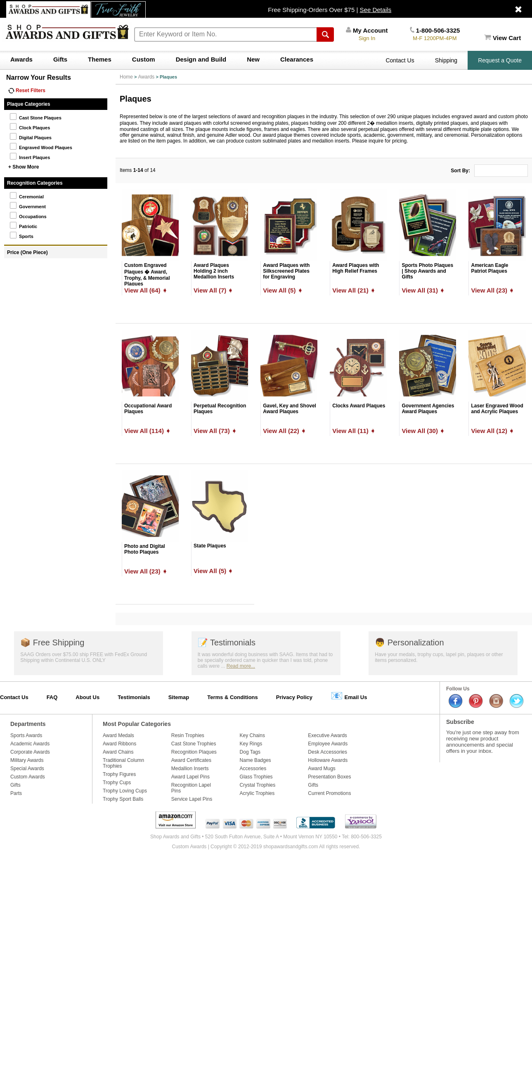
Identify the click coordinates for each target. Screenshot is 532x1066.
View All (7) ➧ (213, 290)
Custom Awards (27, 777)
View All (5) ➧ (283, 290)
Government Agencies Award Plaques (428, 408)
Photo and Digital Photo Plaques (144, 549)
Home (126, 77)
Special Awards (27, 768)
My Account (367, 30)
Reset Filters (26, 90)
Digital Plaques (30, 136)
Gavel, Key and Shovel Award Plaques (289, 408)
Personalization (409, 642)
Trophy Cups (117, 782)
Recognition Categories (35, 183)
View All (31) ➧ (423, 290)
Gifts (60, 59)
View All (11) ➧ (354, 430)
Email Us (349, 695)
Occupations (28, 215)
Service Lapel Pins (191, 799)
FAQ (52, 697)
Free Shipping (52, 642)
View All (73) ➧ (215, 430)
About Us (87, 697)
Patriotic (23, 225)
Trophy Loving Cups (125, 791)
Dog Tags (250, 752)
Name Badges (255, 760)
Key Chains (252, 735)
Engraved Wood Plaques (40, 146)
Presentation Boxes (329, 777)
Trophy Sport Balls (123, 799)
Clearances (296, 59)
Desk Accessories (327, 752)
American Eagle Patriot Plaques (489, 268)
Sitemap (178, 697)
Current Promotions (329, 793)
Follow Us (458, 689)
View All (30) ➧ (423, 430)
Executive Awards (327, 735)
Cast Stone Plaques (35, 116)
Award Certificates (191, 760)
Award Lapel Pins (190, 777)
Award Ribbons (119, 744)
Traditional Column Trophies (123, 763)
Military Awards (26, 760)
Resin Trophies (187, 735)
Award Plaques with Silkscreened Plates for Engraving (286, 271)
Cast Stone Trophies (193, 744)
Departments (28, 724)
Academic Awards (30, 744)
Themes (99, 59)
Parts (16, 793)
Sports (21, 235)
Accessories (253, 768)
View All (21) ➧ (354, 290)
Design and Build (201, 59)
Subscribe (460, 722)
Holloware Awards (328, 760)
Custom (143, 59)
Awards (21, 59)
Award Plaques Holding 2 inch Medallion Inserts (214, 271)
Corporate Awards (30, 752)
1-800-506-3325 (435, 30)
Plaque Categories (28, 104)
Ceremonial (26, 195)
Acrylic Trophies (257, 793)
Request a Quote (500, 60)
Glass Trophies (256, 777)
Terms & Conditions (232, 697)
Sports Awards (26, 735)
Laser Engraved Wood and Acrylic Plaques (497, 408)
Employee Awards (328, 744)
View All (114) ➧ (147, 430)
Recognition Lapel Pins (191, 788)
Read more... (241, 666)
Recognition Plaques (194, 752)
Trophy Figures (119, 774)
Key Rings (251, 744)
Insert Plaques (29, 156)
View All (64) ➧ (146, 290)
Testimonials (226, 642)
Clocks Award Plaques (358, 406)
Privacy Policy (294, 697)
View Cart (502, 37)
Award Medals (118, 735)
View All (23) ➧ (492, 290)
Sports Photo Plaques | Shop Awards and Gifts (427, 271)
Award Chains (118, 752)
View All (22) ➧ (284, 430)
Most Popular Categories (137, 724)
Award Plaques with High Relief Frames (355, 268)
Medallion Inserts (190, 768)
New (253, 59)
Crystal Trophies (258, 785)
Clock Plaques (29, 126)
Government (27, 205)
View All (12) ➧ (492, 430)
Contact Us (399, 60)
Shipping (446, 60)
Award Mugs (321, 768)
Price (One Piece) (27, 252)
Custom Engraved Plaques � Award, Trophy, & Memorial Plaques (147, 274)
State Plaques (210, 546)
